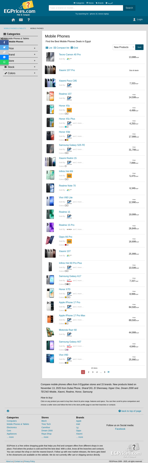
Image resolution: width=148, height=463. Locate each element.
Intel (78, 424)
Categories (79, 3)
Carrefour (45, 427)
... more (10, 437)
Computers (12, 421)
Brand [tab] (9, 54)
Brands (99, 3)
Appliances (12, 434)
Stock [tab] (9, 66)
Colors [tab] (9, 73)
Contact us (18, 461)
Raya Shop (46, 434)
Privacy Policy (29, 461)
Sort (139, 47)
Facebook (120, 429)
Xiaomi (79, 434)
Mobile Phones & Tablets (15, 28)
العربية (110, 3)
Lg (77, 427)
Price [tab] (9, 48)
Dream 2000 (47, 430)
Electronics (12, 427)
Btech (44, 421)
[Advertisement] (20, 121)
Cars (9, 430)
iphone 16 (93, 14)
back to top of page (130, 411)
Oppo (78, 430)
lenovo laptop (103, 14)
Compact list (61, 48)
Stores (90, 3)
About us (9, 461)
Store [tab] (9, 60)
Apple (78, 421)
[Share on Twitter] (4, 47)
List (49, 48)
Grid (74, 48)
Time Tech (46, 424)
